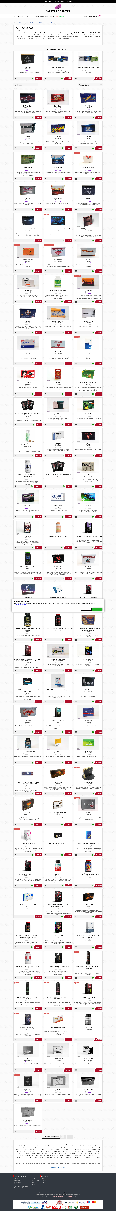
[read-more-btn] (58, 41)
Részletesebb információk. (20, 604)
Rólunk (16, 1178)
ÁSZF (15, 1184)
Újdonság (61, 16)
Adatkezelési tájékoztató (21, 1186)
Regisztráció (35, 1180)
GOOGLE (55, 1196)
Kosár (33, 1184)
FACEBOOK (60, 1196)
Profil (32, 1182)
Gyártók (43, 1180)
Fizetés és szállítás (19, 1188)
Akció (56, 16)
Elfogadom (97, 609)
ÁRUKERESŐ (70, 1196)
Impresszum (17, 1182)
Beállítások (86, 609)
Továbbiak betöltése (51, 1137)
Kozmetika (36, 16)
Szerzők (43, 1178)
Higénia (42, 16)
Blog (90, 16)
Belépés (33, 1178)
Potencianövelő (28, 16)
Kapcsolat (17, 1180)
